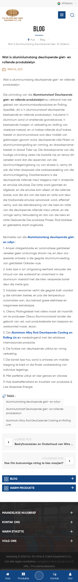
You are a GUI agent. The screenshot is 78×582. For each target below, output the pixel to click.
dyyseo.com (64, 561)
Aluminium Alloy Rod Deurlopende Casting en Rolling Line (38, 422)
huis (31, 40)
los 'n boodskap (39, 575)
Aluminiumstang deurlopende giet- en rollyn (33, 402)
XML (26, 566)
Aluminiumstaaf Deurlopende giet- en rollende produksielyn (34, 411)
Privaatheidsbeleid (43, 566)
